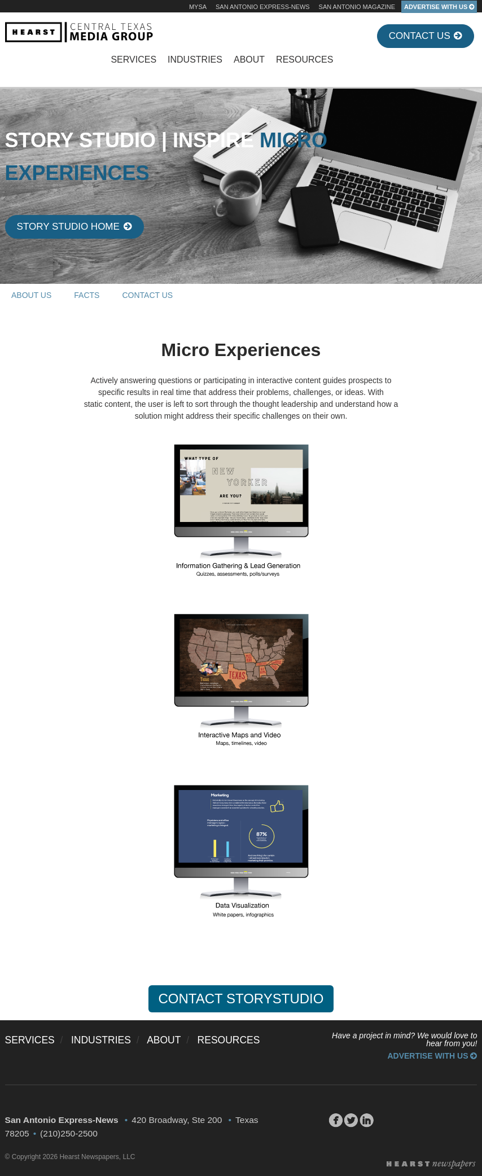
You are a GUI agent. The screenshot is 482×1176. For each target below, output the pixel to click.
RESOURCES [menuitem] (304, 59)
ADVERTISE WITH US (439, 6)
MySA (198, 6)
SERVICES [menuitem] (133, 59)
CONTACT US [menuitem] (147, 295)
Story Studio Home (74, 226)
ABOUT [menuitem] (249, 59)
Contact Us (426, 35)
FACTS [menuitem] (86, 295)
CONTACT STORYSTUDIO (241, 998)
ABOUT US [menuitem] (31, 295)
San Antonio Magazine (357, 6)
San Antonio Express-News (263, 6)
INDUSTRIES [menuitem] (195, 59)
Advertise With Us (432, 1055)
